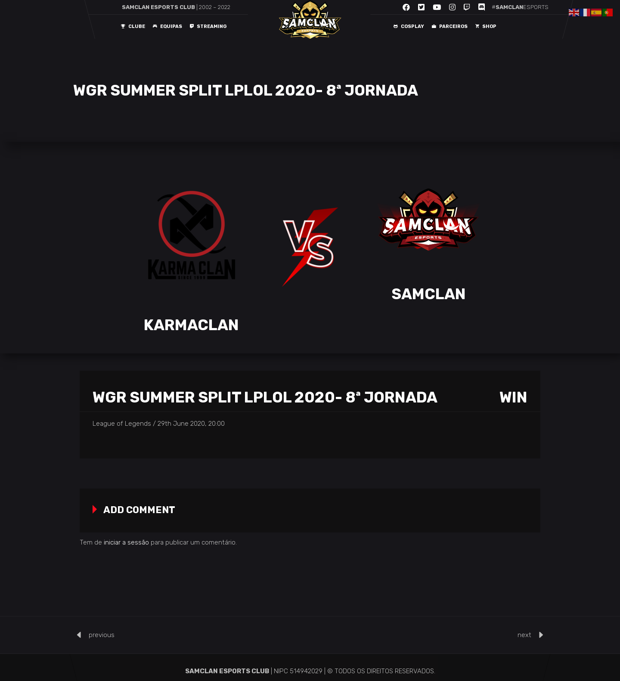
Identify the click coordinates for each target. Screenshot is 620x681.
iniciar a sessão (126, 542)
